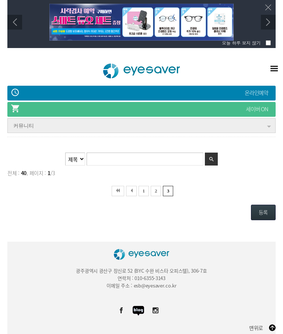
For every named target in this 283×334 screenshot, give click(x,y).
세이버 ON (257, 109)
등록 (263, 212)
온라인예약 (256, 93)
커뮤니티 (23, 126)
